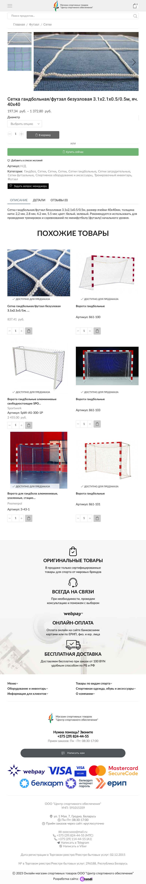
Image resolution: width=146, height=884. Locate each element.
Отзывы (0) (59, 198)
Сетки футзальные (21, 173)
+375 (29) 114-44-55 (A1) (75, 837)
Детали (39, 198)
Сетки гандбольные (82, 169)
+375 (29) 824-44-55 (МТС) (75, 834)
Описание (19, 198)
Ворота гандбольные (91, 304)
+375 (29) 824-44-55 (73, 735)
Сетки (47, 24)
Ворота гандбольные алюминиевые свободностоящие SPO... (33, 400)
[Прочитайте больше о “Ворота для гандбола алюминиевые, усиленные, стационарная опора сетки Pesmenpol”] (28, 517)
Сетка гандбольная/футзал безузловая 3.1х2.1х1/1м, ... (35, 307)
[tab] (18, 199)
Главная (19, 24)
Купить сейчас (75, 150)
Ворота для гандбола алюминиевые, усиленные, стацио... (33, 495)
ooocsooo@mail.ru (75, 830)
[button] (38, 62)
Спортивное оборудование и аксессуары (64, 173)
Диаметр (13, 117)
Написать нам (73, 752)
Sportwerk (14, 407)
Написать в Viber (75, 845)
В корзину (45, 134)
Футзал (34, 24)
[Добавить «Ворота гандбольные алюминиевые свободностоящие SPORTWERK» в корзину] (28, 424)
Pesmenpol (14, 502)
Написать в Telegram (75, 841)
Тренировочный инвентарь (112, 173)
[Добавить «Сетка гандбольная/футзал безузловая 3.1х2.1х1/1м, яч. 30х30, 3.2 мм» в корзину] (28, 329)
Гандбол (30, 169)
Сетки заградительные (114, 169)
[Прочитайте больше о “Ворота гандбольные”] (97, 329)
